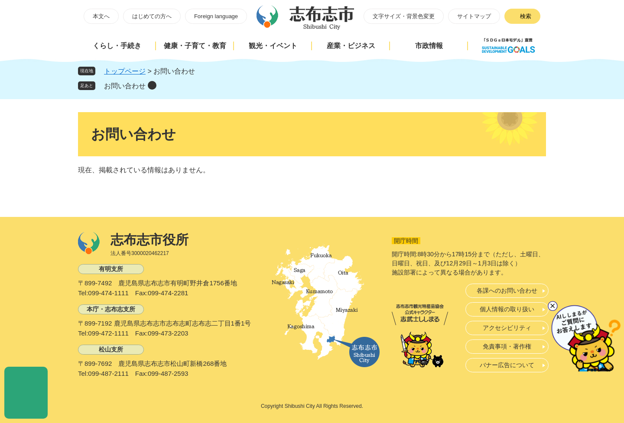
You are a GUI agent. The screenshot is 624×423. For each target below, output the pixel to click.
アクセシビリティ (507, 327)
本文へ (101, 16)
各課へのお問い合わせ (507, 290)
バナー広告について (507, 365)
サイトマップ (474, 16)
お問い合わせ (125, 86)
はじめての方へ (152, 16)
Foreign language (216, 16)
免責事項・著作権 (507, 346)
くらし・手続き (117, 45)
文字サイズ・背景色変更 (404, 16)
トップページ (125, 71)
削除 (152, 85)
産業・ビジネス (351, 45)
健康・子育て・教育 (195, 45)
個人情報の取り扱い (507, 309)
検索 (525, 16)
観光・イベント (273, 45)
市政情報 (429, 45)
